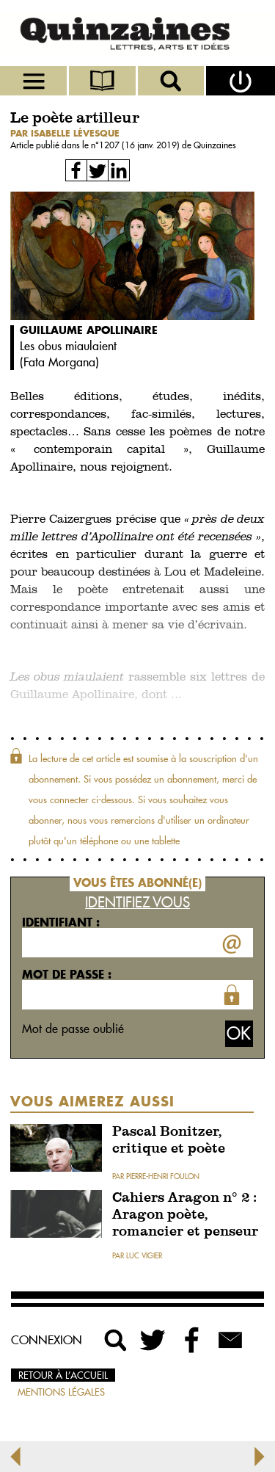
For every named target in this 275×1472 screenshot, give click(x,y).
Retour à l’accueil (63, 1375)
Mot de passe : (66, 974)
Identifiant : (61, 922)
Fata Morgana (59, 362)
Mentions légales (61, 1392)
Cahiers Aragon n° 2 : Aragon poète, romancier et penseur (185, 1215)
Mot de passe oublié (73, 1028)
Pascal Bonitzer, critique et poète (168, 1140)
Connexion (46, 1340)
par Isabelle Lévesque (65, 133)
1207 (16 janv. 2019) (140, 145)
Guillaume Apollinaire (89, 330)
